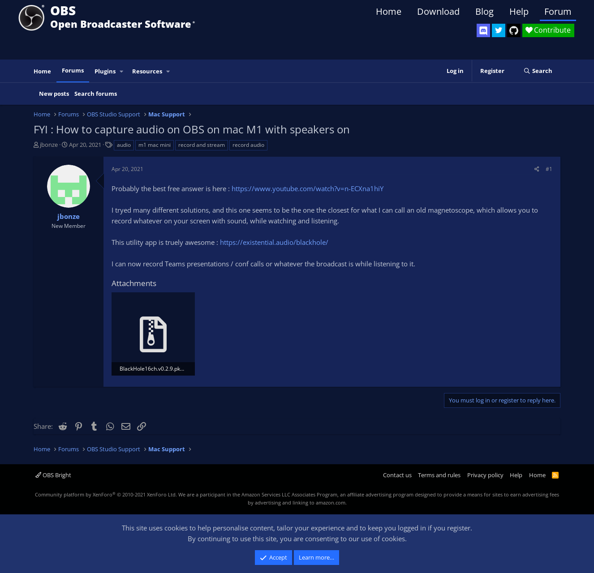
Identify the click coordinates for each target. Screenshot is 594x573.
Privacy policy (485, 475)
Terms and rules (439, 475)
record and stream (201, 145)
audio (124, 145)
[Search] (537, 71)
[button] (121, 71)
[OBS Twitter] (498, 30)
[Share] (536, 169)
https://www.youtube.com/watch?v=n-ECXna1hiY (307, 188)
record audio (248, 145)
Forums (73, 70)
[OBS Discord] (483, 30)
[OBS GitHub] (514, 30)
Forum (558, 11)
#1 (549, 169)
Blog (484, 11)
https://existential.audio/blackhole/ (274, 242)
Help (519, 11)
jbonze (49, 145)
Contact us (397, 475)
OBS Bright (53, 475)
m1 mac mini (154, 145)
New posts (54, 94)
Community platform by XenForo (106, 494)
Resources (147, 71)
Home (388, 11)
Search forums (95, 94)
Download (438, 11)
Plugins (105, 71)
